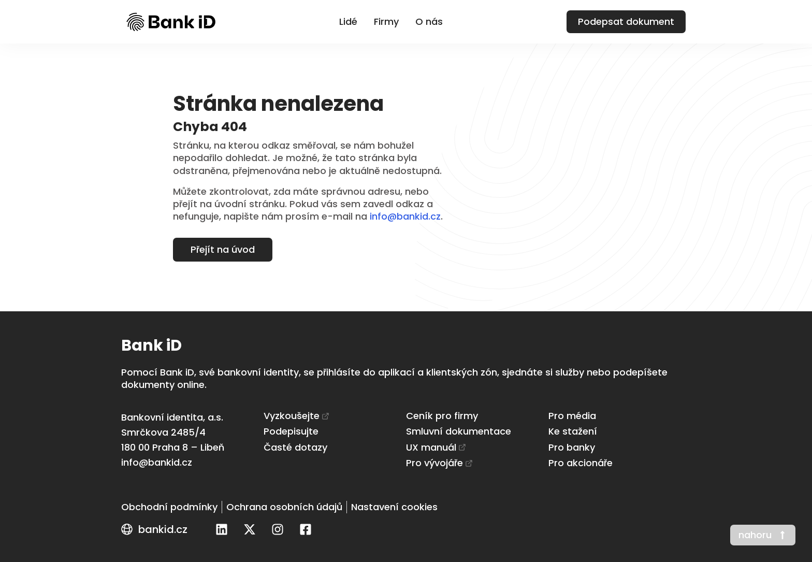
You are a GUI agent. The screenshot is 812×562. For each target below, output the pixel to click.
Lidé (348, 21)
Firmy (386, 21)
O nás (429, 21)
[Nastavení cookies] (394, 507)
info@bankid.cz (405, 216)
